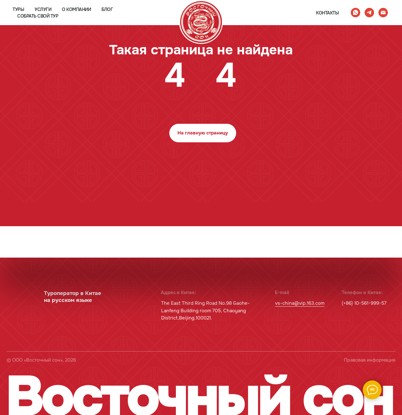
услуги (43, 9)
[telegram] (369, 12)
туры (18, 9)
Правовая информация (369, 360)
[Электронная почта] (383, 12)
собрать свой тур (37, 16)
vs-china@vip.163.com (299, 303)
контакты (327, 13)
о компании (76, 9)
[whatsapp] (355, 12)
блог (107, 9)
